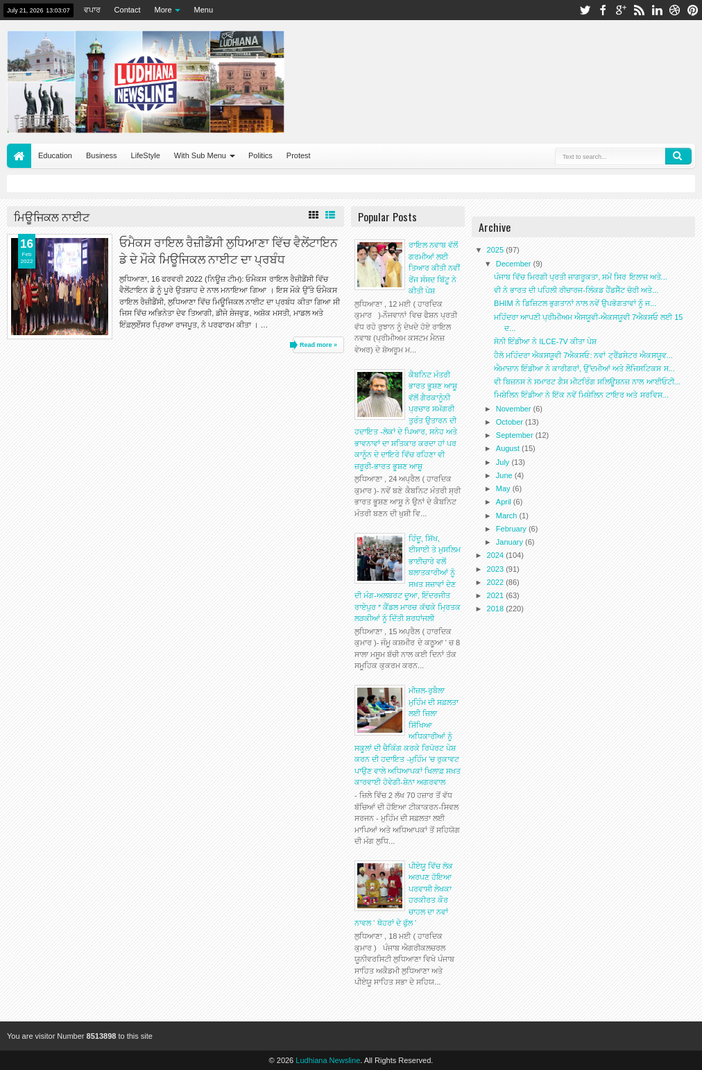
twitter (585, 10)
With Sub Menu (200, 155)
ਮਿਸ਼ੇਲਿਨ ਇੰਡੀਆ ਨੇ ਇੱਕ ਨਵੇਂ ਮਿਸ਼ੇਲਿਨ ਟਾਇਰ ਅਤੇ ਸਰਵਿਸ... (581, 395)
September (516, 435)
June (505, 475)
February (512, 529)
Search (678, 156)
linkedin (657, 10)
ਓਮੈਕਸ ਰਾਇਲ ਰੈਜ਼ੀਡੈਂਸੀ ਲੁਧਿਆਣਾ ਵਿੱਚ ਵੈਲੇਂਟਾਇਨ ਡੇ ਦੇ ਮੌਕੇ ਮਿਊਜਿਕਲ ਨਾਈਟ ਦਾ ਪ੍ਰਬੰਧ (228, 249)
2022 (496, 582)
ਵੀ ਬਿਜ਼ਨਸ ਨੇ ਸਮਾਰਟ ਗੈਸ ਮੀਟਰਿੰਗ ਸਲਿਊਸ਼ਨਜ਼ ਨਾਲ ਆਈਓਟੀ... (587, 381)
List (330, 215)
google (621, 10)
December (514, 264)
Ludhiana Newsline (328, 1060)
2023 (496, 569)
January (510, 542)
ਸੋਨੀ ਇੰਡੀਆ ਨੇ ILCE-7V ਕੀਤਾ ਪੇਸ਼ (545, 341)
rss (639, 10)
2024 (496, 555)
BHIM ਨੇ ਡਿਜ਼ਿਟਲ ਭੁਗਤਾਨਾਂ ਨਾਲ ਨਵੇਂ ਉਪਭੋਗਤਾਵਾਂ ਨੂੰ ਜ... (575, 303)
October (510, 422)
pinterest (693, 10)
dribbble (675, 10)
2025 (496, 250)
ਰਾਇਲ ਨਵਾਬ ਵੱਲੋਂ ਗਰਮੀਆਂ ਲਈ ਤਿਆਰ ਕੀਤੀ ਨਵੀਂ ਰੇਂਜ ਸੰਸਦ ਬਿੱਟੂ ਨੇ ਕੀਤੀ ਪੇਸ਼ (434, 268)
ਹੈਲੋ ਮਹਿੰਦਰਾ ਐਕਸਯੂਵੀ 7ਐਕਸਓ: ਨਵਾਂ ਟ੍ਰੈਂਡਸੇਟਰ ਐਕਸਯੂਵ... (583, 355)
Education (55, 155)
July (504, 462)
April (504, 502)
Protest (298, 155)
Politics (260, 155)
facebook (603, 10)
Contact (127, 10)
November (514, 409)
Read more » (318, 344)
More (163, 10)
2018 (496, 608)
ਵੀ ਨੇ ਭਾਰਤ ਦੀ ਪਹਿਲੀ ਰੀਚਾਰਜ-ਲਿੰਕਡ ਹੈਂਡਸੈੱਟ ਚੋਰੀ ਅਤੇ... (576, 290)
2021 (496, 595)
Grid (313, 215)
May (504, 488)
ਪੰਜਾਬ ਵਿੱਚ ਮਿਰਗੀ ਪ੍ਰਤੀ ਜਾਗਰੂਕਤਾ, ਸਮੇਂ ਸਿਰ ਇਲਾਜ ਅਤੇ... (580, 277)
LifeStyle (145, 155)
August (509, 448)
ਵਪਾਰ (92, 10)
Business (101, 155)
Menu (204, 10)
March (508, 515)
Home (19, 156)
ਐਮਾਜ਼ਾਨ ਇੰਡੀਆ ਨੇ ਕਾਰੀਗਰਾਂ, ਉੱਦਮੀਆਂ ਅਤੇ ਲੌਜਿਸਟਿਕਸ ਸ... (584, 368)
